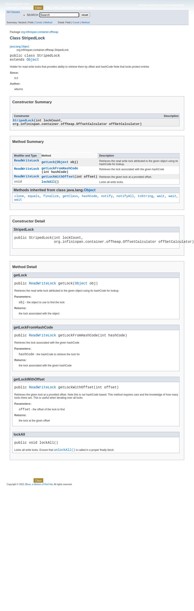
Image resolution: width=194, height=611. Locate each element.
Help (90, 7)
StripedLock (23, 122)
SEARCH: (33, 15)
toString (145, 202)
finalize (51, 202)
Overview (12, 7)
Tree (55, 7)
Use (48, 7)
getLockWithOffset (58, 181)
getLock (48, 165)
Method (48, 22)
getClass (70, 202)
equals (33, 202)
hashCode (89, 202)
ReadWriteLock (26, 164)
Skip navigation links (17, 3)
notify (107, 202)
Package (26, 7)
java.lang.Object (19, 46)
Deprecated (68, 7)
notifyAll (125, 202)
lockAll (48, 187)
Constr (38, 22)
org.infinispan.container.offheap (39, 32)
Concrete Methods (80, 155)
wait (161, 202)
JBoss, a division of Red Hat (39, 499)
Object (33, 61)
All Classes (13, 12)
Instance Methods (50, 155)
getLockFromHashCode (60, 172)
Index (81, 7)
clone (19, 202)
